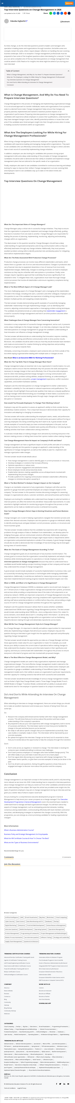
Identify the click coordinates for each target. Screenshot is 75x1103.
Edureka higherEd (17, 21)
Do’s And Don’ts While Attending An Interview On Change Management (29, 82)
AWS (21, 917)
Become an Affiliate (44, 993)
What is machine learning (21, 1054)
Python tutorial (8, 1054)
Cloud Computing (61, 917)
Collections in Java (48, 1059)
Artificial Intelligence (11, 917)
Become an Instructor (45, 991)
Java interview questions (59, 1044)
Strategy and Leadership (61, 937)
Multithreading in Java (63, 1062)
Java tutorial (37, 1044)
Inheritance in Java (62, 1046)
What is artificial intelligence (22, 1059)
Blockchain (50, 917)
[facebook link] (56, 1084)
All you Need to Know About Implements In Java (40, 1070)
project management (38, 379)
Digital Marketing (10, 925)
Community (7, 1002)
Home (6, 7)
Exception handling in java (11, 1062)
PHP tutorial (7, 1046)
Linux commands (49, 1049)
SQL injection (48, 1054)
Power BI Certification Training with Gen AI (16, 969)
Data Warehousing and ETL (35, 921)
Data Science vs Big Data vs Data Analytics (26, 1065)
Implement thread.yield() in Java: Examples (50, 1067)
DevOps (56, 921)
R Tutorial (64, 1065)
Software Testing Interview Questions (49, 1065)
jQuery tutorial (20, 1051)
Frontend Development (10, 1032)
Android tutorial (60, 1049)
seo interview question (32, 937)
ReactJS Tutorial (8, 1065)
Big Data (42, 917)
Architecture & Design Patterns (49, 1034)
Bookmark (65, 22)
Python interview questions (47, 1062)
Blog (10, 7)
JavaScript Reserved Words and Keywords (25, 1067)
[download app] (45, 1008)
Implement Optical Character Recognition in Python (15, 1070)
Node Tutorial (36, 1059)
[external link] (26, 21)
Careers (41, 988)
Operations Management (56, 929)
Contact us (7, 996)
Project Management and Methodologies (53, 933)
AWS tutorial (30, 1057)
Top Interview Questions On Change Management (23, 80)
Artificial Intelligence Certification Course (16, 974)
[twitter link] (60, 1084)
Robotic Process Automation (13, 937)
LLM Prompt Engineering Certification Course (17, 963)
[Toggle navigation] (2, 3)
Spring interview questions (25, 1049)
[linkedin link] (64, 1084)
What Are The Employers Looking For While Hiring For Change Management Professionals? (36, 77)
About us (6, 988)
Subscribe (69, 3)
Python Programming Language (29, 1062)
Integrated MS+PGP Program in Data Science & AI (53, 966)
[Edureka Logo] (11, 949)
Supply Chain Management (13, 941)
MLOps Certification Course (12, 972)
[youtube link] (68, 1084)
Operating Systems (40, 929)
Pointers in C (38, 1049)
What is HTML (46, 1044)
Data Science (20, 921)
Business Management (17, 7)
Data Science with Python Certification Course (17, 966)
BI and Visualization (31, 917)
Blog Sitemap (8, 1008)
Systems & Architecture (31, 941)
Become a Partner (44, 996)
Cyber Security (9, 921)
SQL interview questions (32, 1051)
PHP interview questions (48, 1046)
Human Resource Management (56, 925)
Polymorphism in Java (10, 1049)
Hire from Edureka (44, 999)
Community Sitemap (10, 1011)
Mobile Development (26, 929)
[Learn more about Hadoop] (37, 34)
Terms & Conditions (10, 1088)
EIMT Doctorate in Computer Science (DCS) (51, 980)
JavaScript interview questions (21, 1046)
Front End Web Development (35, 925)
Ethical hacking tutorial (36, 1054)
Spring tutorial (35, 1046)
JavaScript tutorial (9, 1051)
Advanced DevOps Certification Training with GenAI (19, 957)
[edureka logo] (33, 3)
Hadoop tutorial (8, 1059)
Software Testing (46, 937)
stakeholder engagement (55, 311)
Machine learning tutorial (59, 1051)
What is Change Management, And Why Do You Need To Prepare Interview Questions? (35, 74)
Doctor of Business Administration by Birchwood (53, 963)
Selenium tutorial (8, 1044)
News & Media (8, 991)
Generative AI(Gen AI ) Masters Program (50, 957)
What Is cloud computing (43, 1057)
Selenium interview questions (24, 1044)
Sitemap (6, 1005)
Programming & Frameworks (30, 933)
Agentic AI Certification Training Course (15, 960)
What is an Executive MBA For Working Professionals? (33, 358)
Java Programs (8, 1067)
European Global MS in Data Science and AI (51, 977)
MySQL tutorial (46, 1051)
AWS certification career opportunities (14, 1057)
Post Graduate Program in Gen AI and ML (51, 960)
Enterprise (21, 925)
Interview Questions (11, 929)
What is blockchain (57, 1057)
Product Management (12, 933)
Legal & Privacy (21, 1088)
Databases (48, 921)
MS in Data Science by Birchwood (48, 969)
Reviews (6, 993)
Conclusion (10, 85)
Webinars (7, 1013)
